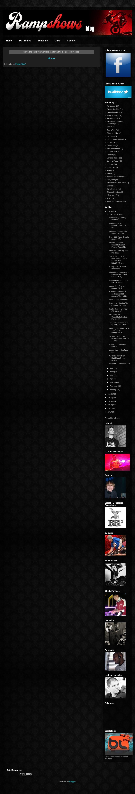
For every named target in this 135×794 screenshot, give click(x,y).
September (114, 214)
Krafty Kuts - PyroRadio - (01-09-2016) (119, 310)
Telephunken (112, 189)
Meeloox (110, 167)
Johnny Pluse (112, 161)
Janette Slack (112, 158)
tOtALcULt (111, 195)
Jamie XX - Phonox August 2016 (117, 287)
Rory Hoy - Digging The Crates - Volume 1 (118, 304)
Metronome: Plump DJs (118, 300)
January (113, 389)
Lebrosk (110, 164)
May (112, 375)
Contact (71, 40)
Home (9, 40)
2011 (110, 408)
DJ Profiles (25, 40)
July (112, 368)
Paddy (109, 170)
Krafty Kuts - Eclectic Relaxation (117, 267)
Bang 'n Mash (112, 115)
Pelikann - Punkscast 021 (119, 364)
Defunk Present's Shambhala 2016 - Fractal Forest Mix (117, 245)
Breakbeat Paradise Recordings (115, 123)
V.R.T (109, 198)
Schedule (43, 40)
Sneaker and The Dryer (116, 183)
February (114, 386)
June (112, 372)
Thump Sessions (114, 192)
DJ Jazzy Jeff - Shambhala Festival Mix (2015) (118, 317)
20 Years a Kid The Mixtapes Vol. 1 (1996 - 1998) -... (119, 338)
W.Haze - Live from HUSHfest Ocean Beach (117, 358)
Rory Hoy (111, 180)
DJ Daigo (110, 136)
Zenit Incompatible (114, 201)
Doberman (111, 145)
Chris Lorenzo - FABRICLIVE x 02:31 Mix (118, 225)
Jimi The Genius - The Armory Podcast (118, 232)
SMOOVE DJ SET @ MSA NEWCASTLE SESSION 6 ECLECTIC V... (118, 259)
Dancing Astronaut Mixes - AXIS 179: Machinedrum (119, 330)
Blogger (72, 782)
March (112, 382)
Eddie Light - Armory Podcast (117, 345)
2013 (110, 401)
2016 (110, 211)
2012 (110, 405)
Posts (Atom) (20, 64)
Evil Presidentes (113, 149)
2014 (110, 398)
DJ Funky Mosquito (115, 139)
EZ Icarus (111, 152)
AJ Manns (111, 106)
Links (57, 40)
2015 (110, 394)
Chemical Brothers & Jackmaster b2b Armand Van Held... (118, 294)
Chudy (109, 127)
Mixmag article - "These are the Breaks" (118, 281)
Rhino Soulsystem (114, 176)
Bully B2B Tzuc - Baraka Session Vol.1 (119, 238)
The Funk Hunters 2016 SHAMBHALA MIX (119, 324)
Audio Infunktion (113, 112)
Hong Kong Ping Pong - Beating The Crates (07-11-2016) (119, 274)
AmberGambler (113, 109)
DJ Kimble (111, 142)
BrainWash (111, 118)
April (112, 379)
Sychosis (110, 186)
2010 (110, 412)
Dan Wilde (111, 130)
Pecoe (109, 173)
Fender (110, 155)
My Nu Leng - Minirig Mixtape (117, 218)
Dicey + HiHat (112, 133)
